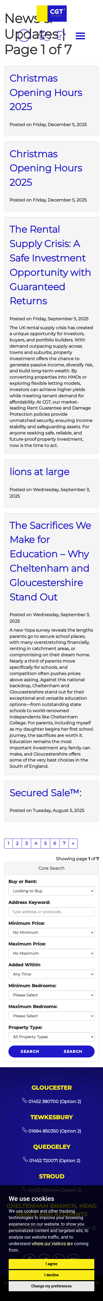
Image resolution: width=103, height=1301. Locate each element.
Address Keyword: (29, 902)
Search (30, 1051)
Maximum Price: (27, 944)
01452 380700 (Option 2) (51, 1101)
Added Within (24, 964)
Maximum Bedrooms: (32, 1006)
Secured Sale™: (45, 793)
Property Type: (25, 1027)
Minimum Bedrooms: (32, 985)
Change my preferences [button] (51, 1286)
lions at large (39, 472)
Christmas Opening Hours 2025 (45, 92)
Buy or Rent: (22, 881)
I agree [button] (51, 1264)
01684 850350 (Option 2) (51, 1131)
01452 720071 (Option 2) (51, 1160)
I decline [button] (51, 1275)
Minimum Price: (26, 923)
